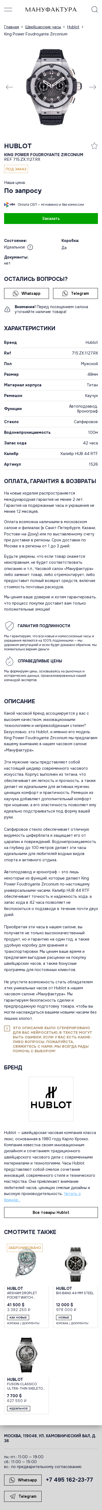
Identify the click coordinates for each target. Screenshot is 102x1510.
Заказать (51, 218)
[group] (51, 87)
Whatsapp (27, 293)
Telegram (75, 293)
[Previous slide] (9, 86)
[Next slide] (92, 86)
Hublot (18, 146)
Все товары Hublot (51, 1212)
